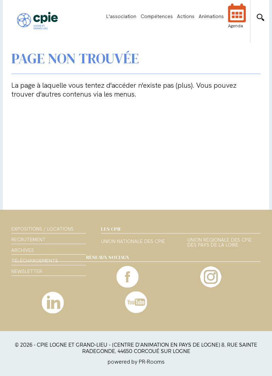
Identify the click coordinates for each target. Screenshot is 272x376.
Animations (211, 16)
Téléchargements (34, 260)
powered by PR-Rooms (136, 361)
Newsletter (26, 271)
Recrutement (28, 239)
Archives (22, 250)
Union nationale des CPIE (133, 241)
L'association (121, 16)
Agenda (237, 20)
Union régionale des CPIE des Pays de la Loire (219, 242)
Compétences (157, 16)
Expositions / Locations (42, 228)
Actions (185, 16)
